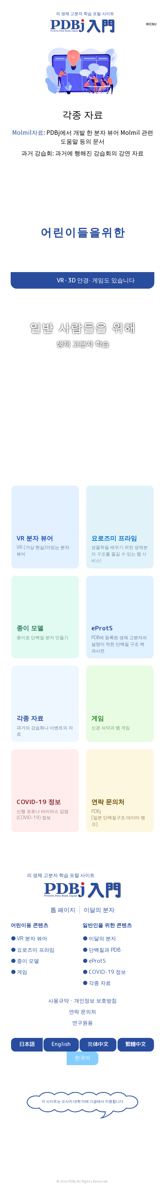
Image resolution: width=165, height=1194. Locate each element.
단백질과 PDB (105, 950)
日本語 (27, 1044)
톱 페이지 (63, 910)
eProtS (97, 961)
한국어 (82, 1057)
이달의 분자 (99, 910)
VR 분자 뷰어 (32, 938)
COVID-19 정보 (107, 972)
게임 (22, 972)
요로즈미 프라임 (36, 950)
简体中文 (98, 1044)
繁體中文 (135, 1044)
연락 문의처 (82, 1011)
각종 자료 (100, 983)
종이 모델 (28, 961)
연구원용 (82, 1022)
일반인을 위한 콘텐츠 (107, 925)
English (61, 1044)
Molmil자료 (27, 132)
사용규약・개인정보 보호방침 (82, 1000)
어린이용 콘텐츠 (29, 925)
